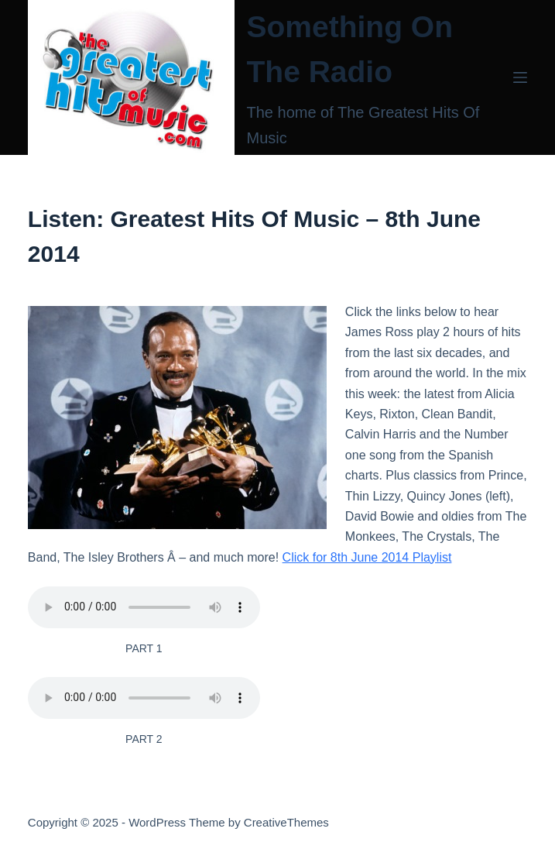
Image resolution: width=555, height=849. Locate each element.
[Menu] (520, 77)
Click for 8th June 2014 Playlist (367, 557)
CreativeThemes (286, 822)
